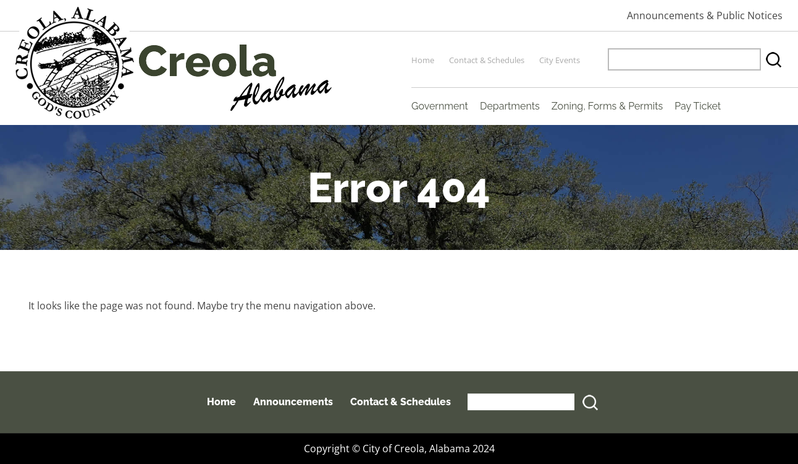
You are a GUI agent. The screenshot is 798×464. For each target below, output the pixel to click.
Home (422, 60)
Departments (510, 106)
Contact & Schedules (486, 60)
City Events (559, 60)
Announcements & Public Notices (705, 15)
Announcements (293, 402)
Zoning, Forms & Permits (607, 106)
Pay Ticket (697, 106)
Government (439, 106)
